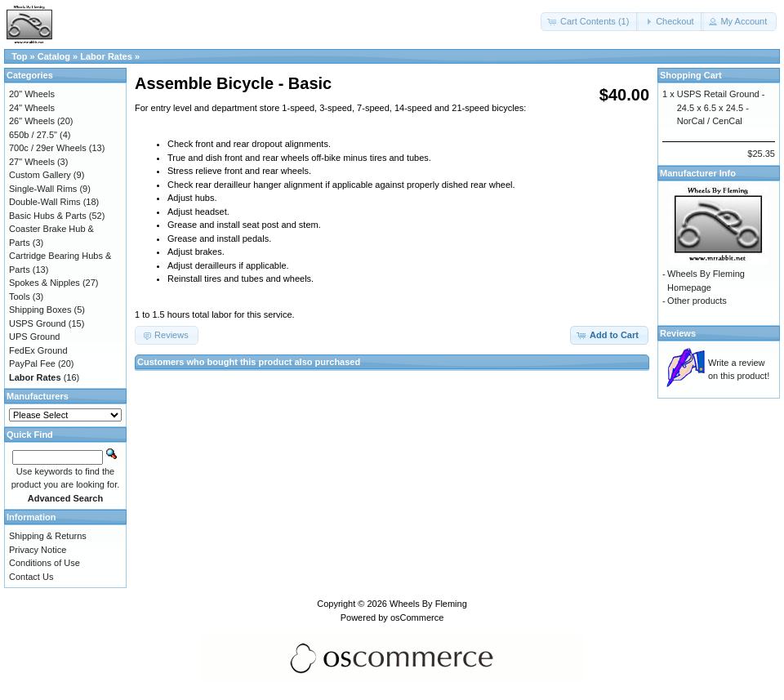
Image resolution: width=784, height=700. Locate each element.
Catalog (54, 56)
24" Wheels (32, 108)
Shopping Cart (691, 75)
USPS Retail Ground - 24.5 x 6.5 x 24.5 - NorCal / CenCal (721, 107)
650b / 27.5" (33, 135)
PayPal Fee (32, 363)
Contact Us (31, 577)
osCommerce (416, 617)
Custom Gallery (40, 175)
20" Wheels (32, 94)
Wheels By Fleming (428, 604)
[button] (590, 21)
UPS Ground (34, 336)
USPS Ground (37, 323)
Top (19, 56)
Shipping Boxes (40, 309)
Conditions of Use (44, 563)
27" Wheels (32, 162)
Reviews (678, 333)
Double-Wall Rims (45, 202)
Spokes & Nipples (44, 283)
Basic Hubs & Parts (48, 216)
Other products (697, 300)
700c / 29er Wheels (48, 148)
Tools (19, 296)
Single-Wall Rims (43, 189)
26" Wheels (32, 121)
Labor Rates (106, 56)
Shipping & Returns (48, 536)
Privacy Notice (37, 550)
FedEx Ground (38, 350)
